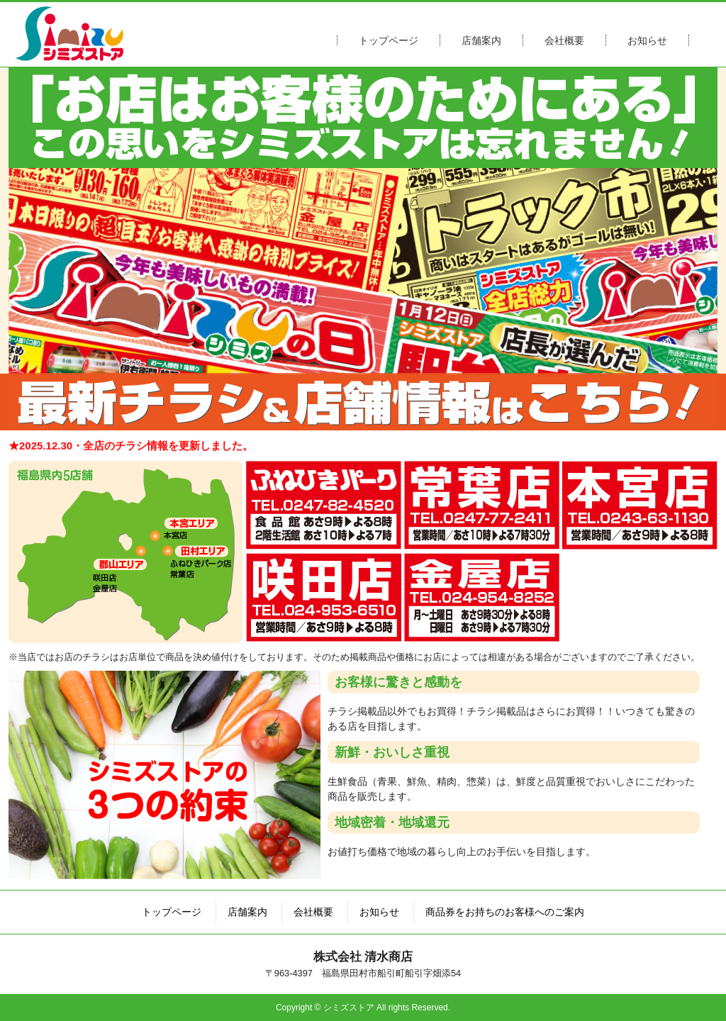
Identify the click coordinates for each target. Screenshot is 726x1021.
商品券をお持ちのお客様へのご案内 (504, 911)
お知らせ (647, 40)
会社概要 (564, 40)
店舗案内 (481, 40)
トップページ (388, 40)
